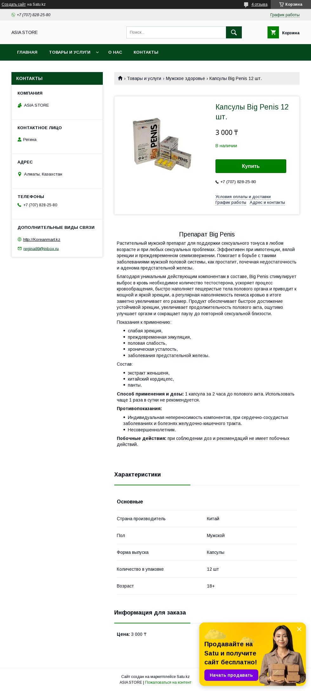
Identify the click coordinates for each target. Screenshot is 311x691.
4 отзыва (259, 4)
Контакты (146, 52)
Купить (251, 166)
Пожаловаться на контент (168, 682)
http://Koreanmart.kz (41, 239)
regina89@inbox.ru (41, 248)
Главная (27, 52)
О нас (115, 52)
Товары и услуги (69, 52)
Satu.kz (183, 676)
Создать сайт (14, 4)
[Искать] (234, 32)
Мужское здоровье (185, 78)
